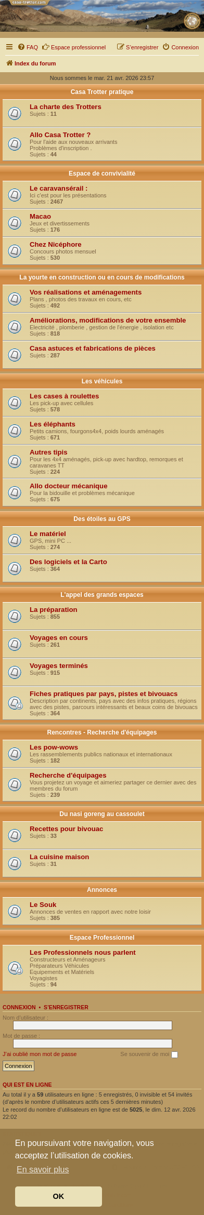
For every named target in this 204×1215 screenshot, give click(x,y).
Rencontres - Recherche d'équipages (102, 732)
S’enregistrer (66, 1007)
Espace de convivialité (102, 173)
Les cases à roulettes (64, 396)
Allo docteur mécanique (69, 486)
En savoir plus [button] (43, 1169)
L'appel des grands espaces (102, 594)
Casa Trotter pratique (102, 92)
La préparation (54, 609)
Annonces (102, 889)
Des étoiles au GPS (101, 519)
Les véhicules (102, 381)
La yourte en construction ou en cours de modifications (101, 277)
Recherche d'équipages (68, 775)
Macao (40, 216)
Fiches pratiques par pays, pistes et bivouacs (103, 694)
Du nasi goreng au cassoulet (101, 814)
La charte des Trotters (65, 107)
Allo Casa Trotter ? (60, 135)
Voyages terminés (59, 666)
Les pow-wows (54, 747)
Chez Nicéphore (56, 244)
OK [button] (59, 1196)
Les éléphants (52, 424)
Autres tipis (49, 452)
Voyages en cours (59, 638)
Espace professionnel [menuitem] (74, 46)
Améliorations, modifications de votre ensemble (108, 320)
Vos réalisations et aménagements (86, 292)
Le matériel (48, 534)
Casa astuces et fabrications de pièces (93, 348)
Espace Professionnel (102, 937)
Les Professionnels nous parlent (83, 952)
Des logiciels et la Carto (68, 562)
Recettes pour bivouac (66, 829)
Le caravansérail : (58, 188)
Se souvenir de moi (148, 1054)
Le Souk (43, 905)
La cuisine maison (59, 857)
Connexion (19, 1007)
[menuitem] (27, 47)
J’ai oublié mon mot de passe (39, 1054)
